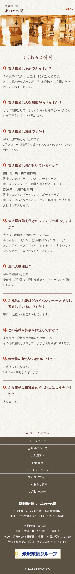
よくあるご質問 (37, 484)
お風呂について (37, 448)
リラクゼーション (37, 470)
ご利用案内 (38, 455)
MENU (69, 8)
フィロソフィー (37, 477)
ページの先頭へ (39, 433)
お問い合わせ (37, 491)
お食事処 (37, 462)
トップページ (37, 441)
